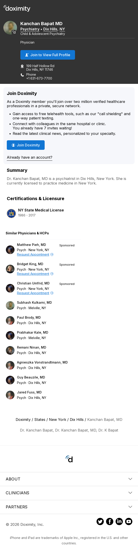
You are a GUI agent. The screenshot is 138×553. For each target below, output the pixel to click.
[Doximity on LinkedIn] (119, 522)
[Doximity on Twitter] (100, 522)
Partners (69, 506)
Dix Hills (50, 29)
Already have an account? (29, 157)
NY (62, 29)
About (69, 479)
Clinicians (69, 492)
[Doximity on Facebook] (109, 522)
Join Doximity (26, 145)
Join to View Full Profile (47, 55)
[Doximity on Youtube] (128, 522)
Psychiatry (29, 29)
